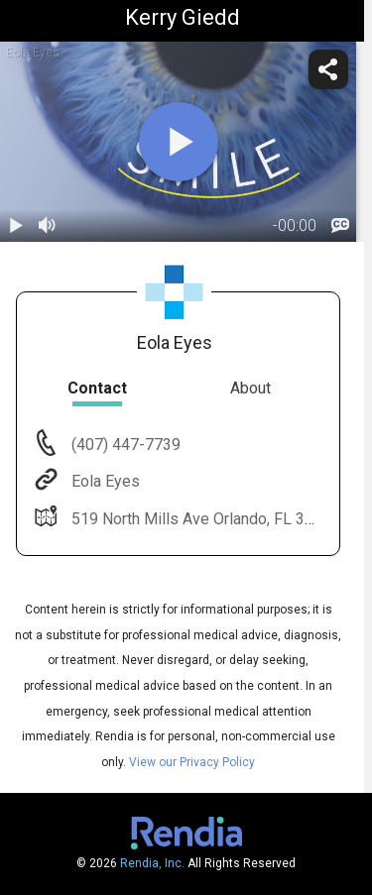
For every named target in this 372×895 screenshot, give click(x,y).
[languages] (340, 226)
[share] (328, 69)
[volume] (47, 226)
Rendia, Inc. (152, 863)
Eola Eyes (103, 481)
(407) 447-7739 (124, 444)
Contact (97, 388)
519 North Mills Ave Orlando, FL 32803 (203, 518)
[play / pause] (16, 226)
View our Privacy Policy (192, 762)
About (250, 388)
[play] (178, 141)
